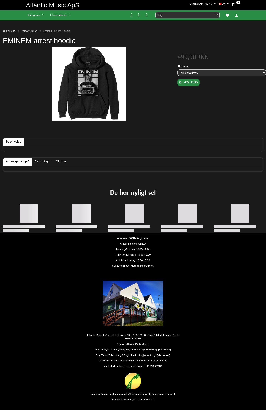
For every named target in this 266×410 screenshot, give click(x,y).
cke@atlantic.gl (148, 349)
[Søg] (217, 15)
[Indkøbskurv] (235, 4)
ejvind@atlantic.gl (147, 360)
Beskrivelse (13, 141)
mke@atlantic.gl (146, 355)
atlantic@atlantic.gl (137, 344)
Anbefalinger (42, 161)
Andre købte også (17, 161)
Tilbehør (61, 161)
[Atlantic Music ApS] (52, 5)
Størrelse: (183, 66)
